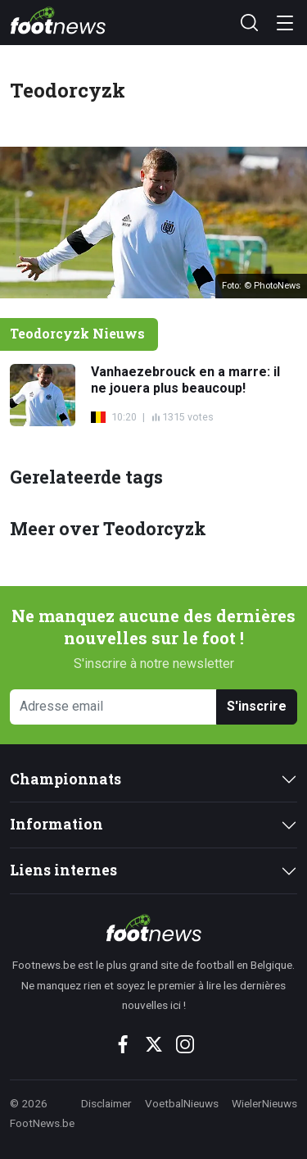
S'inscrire (257, 706)
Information (56, 824)
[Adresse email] (113, 707)
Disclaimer (106, 1103)
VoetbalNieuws (182, 1103)
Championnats (65, 779)
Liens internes (63, 870)
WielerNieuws (264, 1103)
